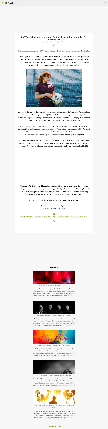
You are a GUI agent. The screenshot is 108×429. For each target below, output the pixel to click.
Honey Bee (47, 216)
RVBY (54, 216)
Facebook (46, 209)
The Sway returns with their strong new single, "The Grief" (54, 315)
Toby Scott (74, 216)
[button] (54, 45)
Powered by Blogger (54, 426)
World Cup (83, 216)
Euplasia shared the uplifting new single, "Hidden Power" (54, 345)
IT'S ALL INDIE (14, 3)
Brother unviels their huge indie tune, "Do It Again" (54, 285)
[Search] (105, 3)
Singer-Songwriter (63, 216)
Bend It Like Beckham (27, 216)
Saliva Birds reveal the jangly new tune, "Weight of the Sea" (54, 375)
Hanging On (38, 216)
